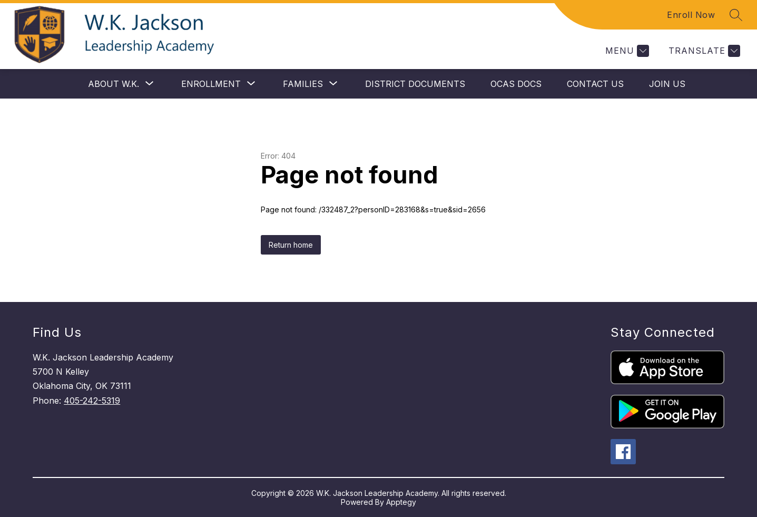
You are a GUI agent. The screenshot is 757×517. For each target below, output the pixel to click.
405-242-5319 (92, 400)
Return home (291, 244)
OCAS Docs (516, 84)
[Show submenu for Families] (303, 83)
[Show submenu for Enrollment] (211, 83)
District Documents (415, 84)
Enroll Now (691, 14)
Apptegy (401, 502)
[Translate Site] (703, 50)
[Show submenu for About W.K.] (113, 83)
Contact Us (595, 84)
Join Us (667, 84)
